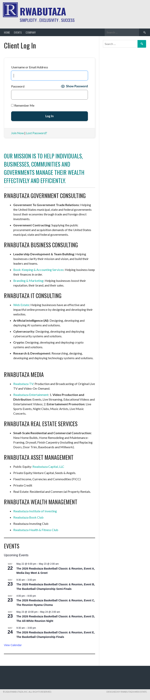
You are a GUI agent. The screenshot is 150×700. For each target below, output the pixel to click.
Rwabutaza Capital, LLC (48, 466)
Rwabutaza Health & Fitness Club (35, 530)
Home (7, 32)
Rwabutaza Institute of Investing (35, 511)
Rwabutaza (43, 11)
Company (31, 32)
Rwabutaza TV (23, 384)
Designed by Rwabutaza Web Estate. (126, 691)
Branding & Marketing (28, 280)
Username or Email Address (29, 67)
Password (17, 86)
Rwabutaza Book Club (28, 517)
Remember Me (22, 105)
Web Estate (21, 305)
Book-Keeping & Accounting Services (38, 269)
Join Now (17, 133)
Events (18, 32)
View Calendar (13, 645)
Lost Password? (36, 133)
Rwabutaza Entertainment (30, 394)
